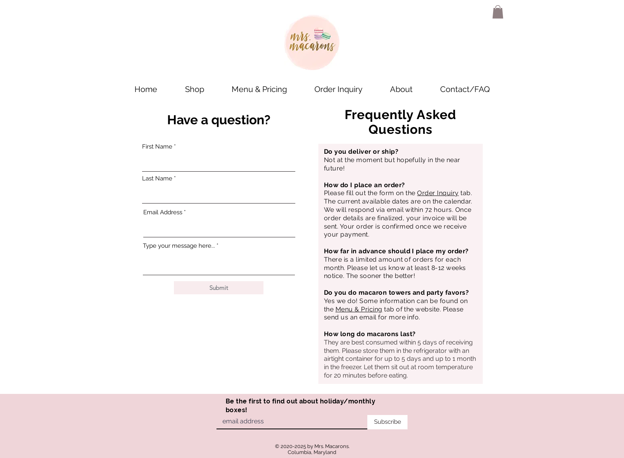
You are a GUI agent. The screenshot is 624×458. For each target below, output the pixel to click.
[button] (497, 11)
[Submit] (218, 287)
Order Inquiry (437, 193)
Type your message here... (179, 246)
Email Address (162, 212)
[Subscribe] (387, 422)
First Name (157, 147)
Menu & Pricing (358, 309)
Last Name (157, 179)
